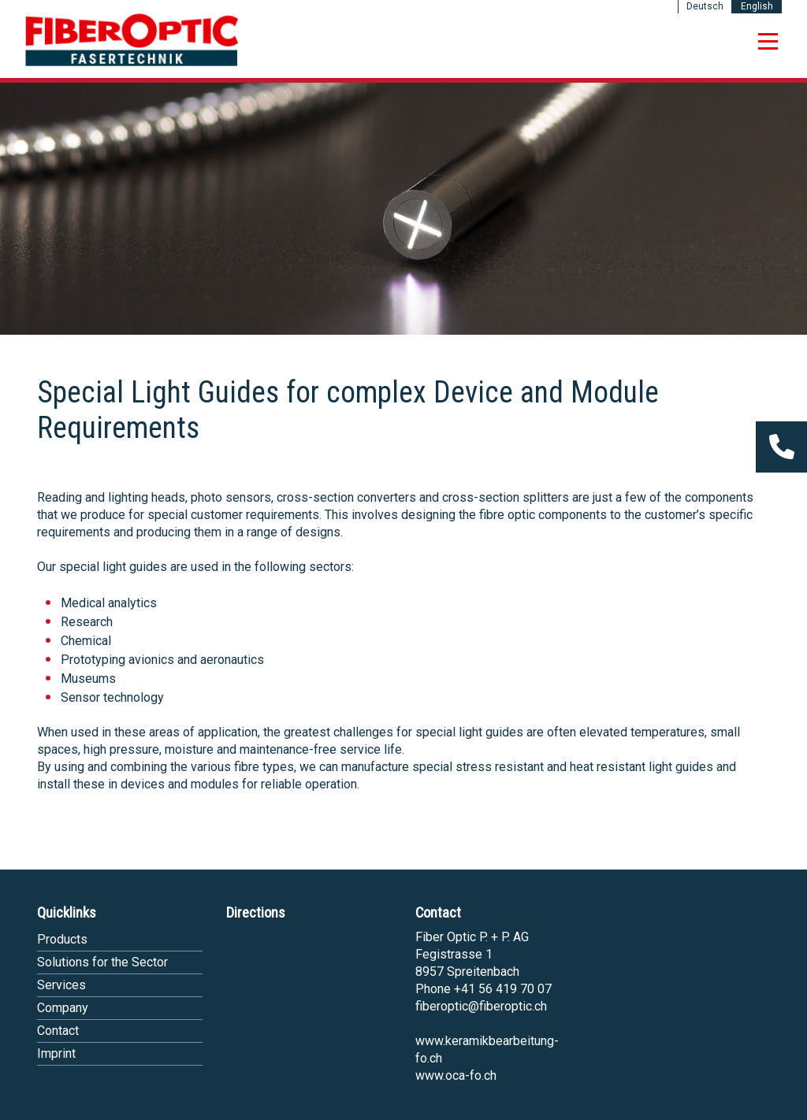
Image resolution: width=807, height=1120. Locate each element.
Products (62, 939)
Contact (58, 1030)
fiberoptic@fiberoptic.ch (481, 1006)
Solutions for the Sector (102, 962)
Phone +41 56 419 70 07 (483, 988)
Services (61, 984)
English (757, 6)
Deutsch (704, 6)
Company (62, 1007)
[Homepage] (131, 63)
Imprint (56, 1053)
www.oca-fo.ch (455, 1075)
